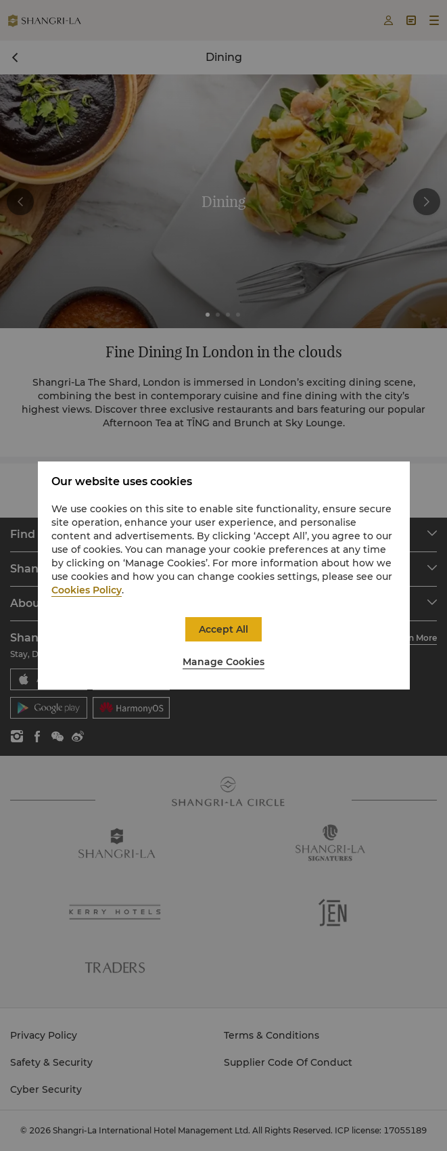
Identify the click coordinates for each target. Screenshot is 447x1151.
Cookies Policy (86, 590)
